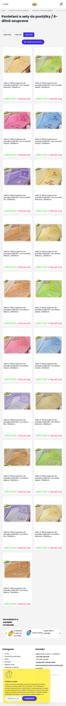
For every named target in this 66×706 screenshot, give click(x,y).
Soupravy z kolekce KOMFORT (42, 10)
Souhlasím (29, 698)
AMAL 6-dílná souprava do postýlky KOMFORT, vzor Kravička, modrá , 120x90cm (48, 141)
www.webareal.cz (41, 704)
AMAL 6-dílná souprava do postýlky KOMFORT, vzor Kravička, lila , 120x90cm (17, 197)
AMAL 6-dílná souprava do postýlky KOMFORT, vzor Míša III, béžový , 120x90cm (16, 310)
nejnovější (29, 35)
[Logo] (34, 4)
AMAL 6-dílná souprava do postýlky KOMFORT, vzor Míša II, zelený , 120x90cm (47, 310)
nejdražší (18, 35)
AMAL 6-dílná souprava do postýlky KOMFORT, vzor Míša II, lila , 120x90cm (16, 422)
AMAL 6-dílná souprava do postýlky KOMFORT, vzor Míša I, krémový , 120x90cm (47, 534)
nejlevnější (7, 35)
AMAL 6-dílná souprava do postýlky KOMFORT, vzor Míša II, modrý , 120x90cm (47, 366)
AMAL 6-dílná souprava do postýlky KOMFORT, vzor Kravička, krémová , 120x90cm (48, 197)
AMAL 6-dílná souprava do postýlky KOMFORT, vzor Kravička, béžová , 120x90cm (17, 253)
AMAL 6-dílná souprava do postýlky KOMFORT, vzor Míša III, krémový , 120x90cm (47, 253)
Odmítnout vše (13, 699)
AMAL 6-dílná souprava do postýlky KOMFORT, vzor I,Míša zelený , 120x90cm (47, 478)
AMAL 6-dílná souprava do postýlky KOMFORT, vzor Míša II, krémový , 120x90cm (47, 422)
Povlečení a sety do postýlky (19, 10)
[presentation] (6, 633)
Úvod (3, 10)
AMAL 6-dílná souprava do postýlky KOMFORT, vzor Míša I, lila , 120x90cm (16, 534)
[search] (61, 4)
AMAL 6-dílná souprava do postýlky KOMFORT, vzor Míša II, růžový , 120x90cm (16, 366)
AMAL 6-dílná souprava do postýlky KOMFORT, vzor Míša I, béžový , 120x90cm (16, 590)
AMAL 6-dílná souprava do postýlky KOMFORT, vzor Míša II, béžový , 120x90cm (16, 478)
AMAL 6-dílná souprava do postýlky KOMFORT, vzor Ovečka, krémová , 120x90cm (17, 85)
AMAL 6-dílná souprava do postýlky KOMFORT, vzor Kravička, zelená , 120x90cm (48, 85)
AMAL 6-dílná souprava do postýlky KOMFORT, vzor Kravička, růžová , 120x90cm (17, 141)
